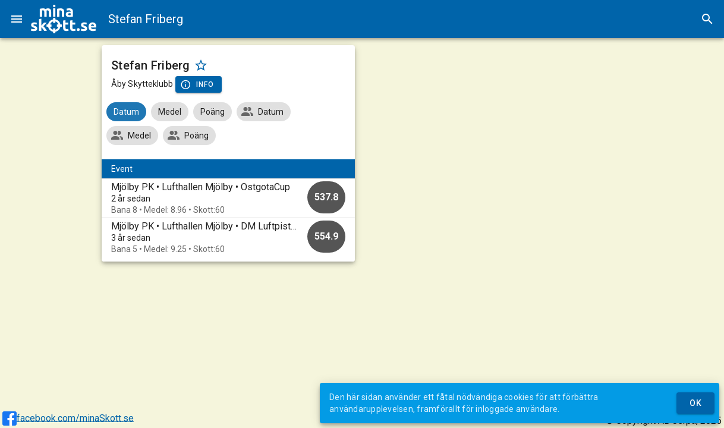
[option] (228, 198)
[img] (63, 19)
